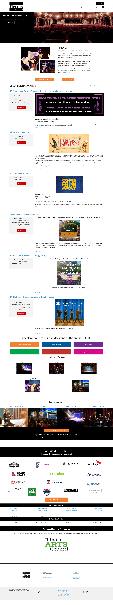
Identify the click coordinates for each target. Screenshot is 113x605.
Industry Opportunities (99, 406)
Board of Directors (76, 578)
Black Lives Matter (76, 573)
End (16, 99)
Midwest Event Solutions (71, 513)
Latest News (42, 406)
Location (14, 102)
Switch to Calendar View (98, 86)
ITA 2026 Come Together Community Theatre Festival (32, 297)
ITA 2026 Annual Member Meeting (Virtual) (27, 256)
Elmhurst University (42, 510)
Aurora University (14, 508)
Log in (100, 3)
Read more (66, 72)
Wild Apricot (91, 603)
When (15, 218)
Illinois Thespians (14, 513)
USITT (42, 516)
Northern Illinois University (99, 513)
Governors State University (70, 510)
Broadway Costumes (71, 508)
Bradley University (42, 508)
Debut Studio (14, 510)
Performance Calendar (77, 581)
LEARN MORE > (8, 22)
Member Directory (70, 406)
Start (15, 95)
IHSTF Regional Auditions (20, 173)
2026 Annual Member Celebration (23, 214)
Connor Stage (98, 508)
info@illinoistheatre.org (47, 577)
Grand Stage (99, 510)
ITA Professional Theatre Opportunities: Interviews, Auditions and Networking (42, 91)
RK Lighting (14, 516)
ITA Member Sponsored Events (14, 406)
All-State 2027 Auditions (19, 132)
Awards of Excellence (76, 577)
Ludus (42, 513)
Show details (38, 127)
